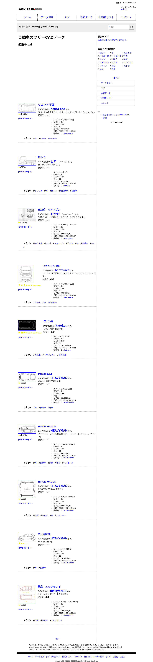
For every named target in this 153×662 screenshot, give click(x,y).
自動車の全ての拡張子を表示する (112, 40)
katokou (67, 350)
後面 (37, 515)
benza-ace (68, 133)
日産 (37, 620)
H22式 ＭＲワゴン (49, 209)
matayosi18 (69, 615)
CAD (105, 118)
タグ (66, 17)
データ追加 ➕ (107, 83)
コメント (126, 17)
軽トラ (42, 157)
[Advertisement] (57, 73)
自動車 (43, 138)
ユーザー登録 (98, 657)
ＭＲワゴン (59, 243)
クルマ (102, 59)
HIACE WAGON (47, 426)
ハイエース (68, 463)
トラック (38, 191)
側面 (51, 463)
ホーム (27, 17)
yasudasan (68, 238)
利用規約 (87, 657)
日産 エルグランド (49, 586)
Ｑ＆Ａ (108, 657)
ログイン (124, 9)
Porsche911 (45, 373)
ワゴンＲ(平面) (46, 104)
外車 (51, 408)
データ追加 (47, 17)
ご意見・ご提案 (118, 657)
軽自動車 (53, 138)
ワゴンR (48, 321)
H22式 (48, 243)
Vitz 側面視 (44, 534)
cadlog (67, 186)
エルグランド (57, 620)
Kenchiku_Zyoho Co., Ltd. (86, 661)
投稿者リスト (106, 17)
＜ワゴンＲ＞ (49, 355)
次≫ (57, 639)
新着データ (86, 17)
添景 (58, 463)
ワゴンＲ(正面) (51, 266)
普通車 (85, 243)
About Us (78, 657)
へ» (25, 118)
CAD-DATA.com (129, 3)
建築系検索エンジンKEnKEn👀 (116, 115)
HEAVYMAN (69, 402)
